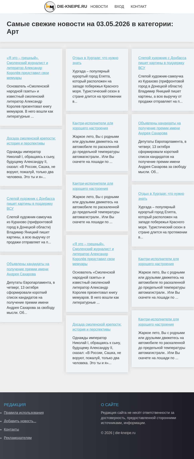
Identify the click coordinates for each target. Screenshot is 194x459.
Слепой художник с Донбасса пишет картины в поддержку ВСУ (31, 204)
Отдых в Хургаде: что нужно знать (95, 60)
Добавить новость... (20, 421)
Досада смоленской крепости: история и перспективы (31, 140)
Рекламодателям (18, 438)
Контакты (11, 429)
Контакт (138, 7)
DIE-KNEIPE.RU (65, 6)
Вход (119, 7)
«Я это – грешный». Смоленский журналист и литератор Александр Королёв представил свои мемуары (28, 68)
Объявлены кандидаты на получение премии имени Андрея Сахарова (28, 269)
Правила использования (24, 413)
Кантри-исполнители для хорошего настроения (93, 125)
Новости (99, 7)
